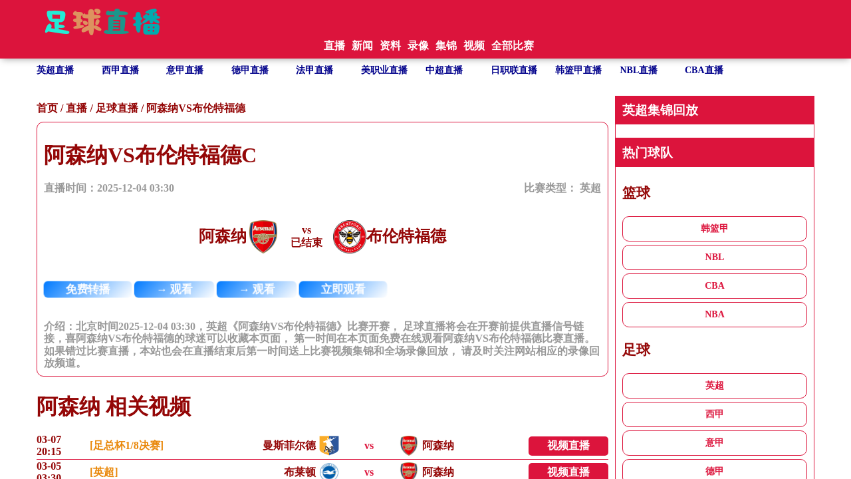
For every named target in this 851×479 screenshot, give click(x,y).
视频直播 (568, 445)
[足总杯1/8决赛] (127, 445)
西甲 (714, 414)
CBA (715, 286)
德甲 (714, 471)
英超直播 (55, 70)
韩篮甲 (715, 229)
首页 (47, 108)
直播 (76, 108)
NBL (715, 257)
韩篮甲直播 (578, 70)
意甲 (714, 443)
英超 (590, 188)
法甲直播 (314, 70)
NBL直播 (639, 70)
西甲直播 (120, 70)
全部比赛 (512, 45)
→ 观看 (174, 289)
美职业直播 (384, 70)
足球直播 (117, 108)
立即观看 (343, 289)
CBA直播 (704, 70)
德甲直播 (250, 70)
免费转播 (88, 289)
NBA (715, 314)
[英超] (104, 472)
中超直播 (444, 70)
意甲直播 (184, 70)
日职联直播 (514, 70)
